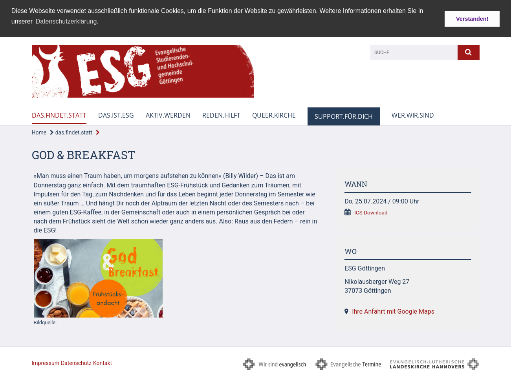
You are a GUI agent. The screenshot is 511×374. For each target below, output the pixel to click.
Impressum (45, 362)
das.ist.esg (116, 115)
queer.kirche (274, 115)
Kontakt (102, 362)
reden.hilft (221, 115)
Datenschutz (76, 362)
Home (39, 132)
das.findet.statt (59, 115)
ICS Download (371, 212)
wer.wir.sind (413, 115)
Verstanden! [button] (472, 19)
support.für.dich (344, 116)
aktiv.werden (168, 115)
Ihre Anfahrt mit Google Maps (393, 311)
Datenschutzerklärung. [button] (67, 21)
